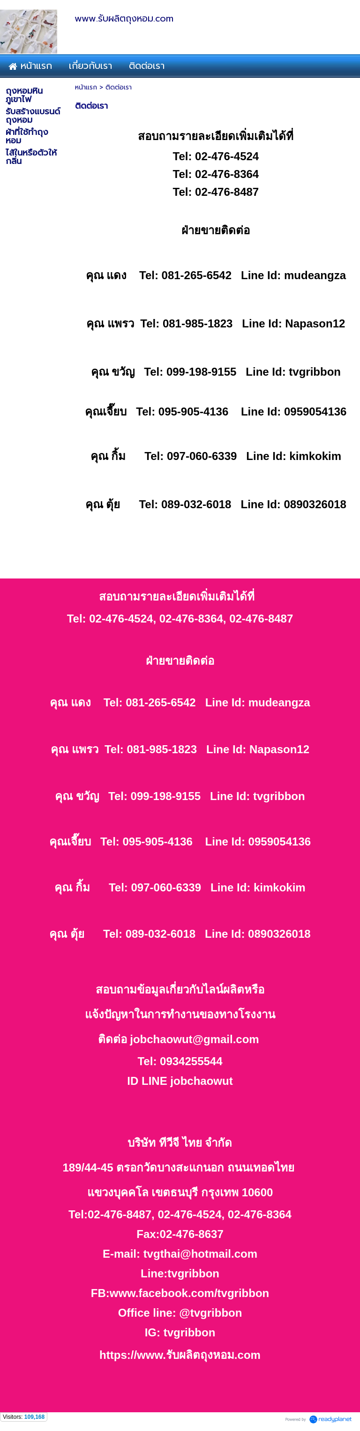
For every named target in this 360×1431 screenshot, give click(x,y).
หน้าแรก (86, 87)
